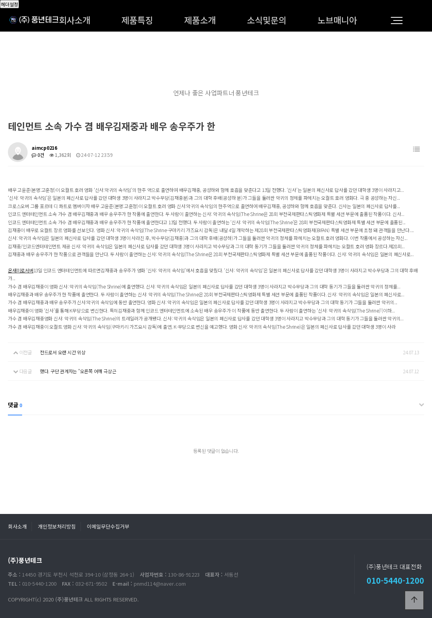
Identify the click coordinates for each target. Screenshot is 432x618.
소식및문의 (266, 19)
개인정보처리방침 (57, 526)
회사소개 (74, 19)
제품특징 (137, 19)
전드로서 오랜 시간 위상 (63, 352)
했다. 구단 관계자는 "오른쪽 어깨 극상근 (78, 371)
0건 (38, 154)
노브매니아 (337, 19)
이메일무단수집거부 (108, 526)
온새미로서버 (21, 270)
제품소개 (200, 19)
